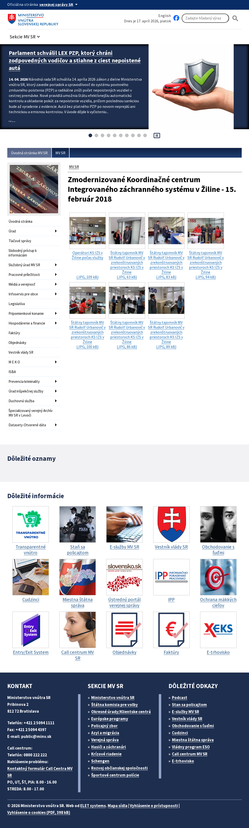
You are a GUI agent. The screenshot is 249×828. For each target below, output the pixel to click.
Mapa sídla (117, 805)
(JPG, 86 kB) (127, 315)
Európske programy (109, 718)
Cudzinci (180, 732)
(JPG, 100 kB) (87, 315)
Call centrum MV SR (189, 754)
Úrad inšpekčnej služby (26, 391)
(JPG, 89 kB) (166, 315)
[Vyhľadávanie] (205, 18)
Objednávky (17, 342)
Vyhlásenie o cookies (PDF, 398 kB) (38, 812)
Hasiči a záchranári (108, 747)
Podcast (179, 697)
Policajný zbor (104, 725)
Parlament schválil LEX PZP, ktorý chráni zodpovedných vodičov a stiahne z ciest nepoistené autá (75, 60)
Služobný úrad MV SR (24, 265)
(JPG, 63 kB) (127, 246)
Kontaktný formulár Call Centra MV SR (39, 772)
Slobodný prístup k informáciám (23, 252)
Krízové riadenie (106, 754)
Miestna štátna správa (193, 740)
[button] (25, 35)
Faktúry (14, 333)
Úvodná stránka (20, 221)
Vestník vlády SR (21, 352)
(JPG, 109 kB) (87, 246)
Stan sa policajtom (189, 704)
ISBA (12, 371)
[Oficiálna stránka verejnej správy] (59, 4)
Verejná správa (105, 740)
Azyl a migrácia (105, 732)
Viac (12, 122)
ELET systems (93, 805)
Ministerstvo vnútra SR (112, 697)
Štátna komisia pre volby (114, 704)
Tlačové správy (20, 241)
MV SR (60, 152)
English (164, 15)
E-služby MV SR (185, 711)
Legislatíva (17, 303)
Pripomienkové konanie (26, 313)
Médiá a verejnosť (22, 284)
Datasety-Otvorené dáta (27, 425)
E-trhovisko (183, 761)
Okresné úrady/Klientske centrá (121, 711)
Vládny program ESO (191, 747)
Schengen (100, 761)
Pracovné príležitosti (24, 274)
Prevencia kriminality (24, 381)
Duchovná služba (21, 401)
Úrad (12, 231)
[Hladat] (235, 18)
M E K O (14, 362)
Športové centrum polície (115, 775)
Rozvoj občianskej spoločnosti (119, 768)
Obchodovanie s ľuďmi (193, 725)
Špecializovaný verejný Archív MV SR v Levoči (31, 413)
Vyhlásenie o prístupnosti (154, 805)
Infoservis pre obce (23, 294)
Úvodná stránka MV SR (29, 152)
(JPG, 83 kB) (166, 246)
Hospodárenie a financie (27, 323)
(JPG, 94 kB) (205, 246)
